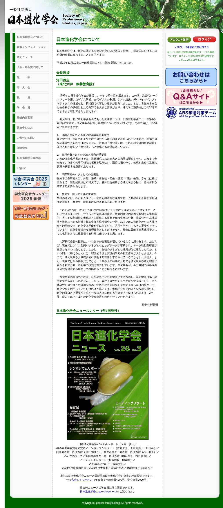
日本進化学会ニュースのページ (98, 491)
